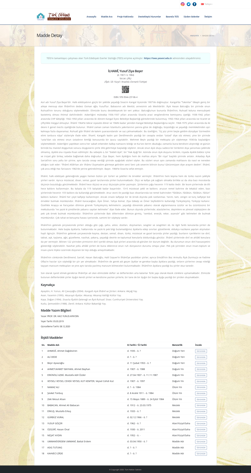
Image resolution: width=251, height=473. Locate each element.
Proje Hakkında (125, 16)
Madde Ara (106, 16)
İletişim (208, 16)
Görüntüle (201, 351)
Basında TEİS (172, 16)
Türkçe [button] (206, 4)
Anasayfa (91, 16)
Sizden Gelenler (191, 16)
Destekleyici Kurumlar (149, 16)
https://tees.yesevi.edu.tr (158, 58)
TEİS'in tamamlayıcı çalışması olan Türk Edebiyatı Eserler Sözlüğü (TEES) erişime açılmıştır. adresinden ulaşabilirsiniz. (124, 58)
